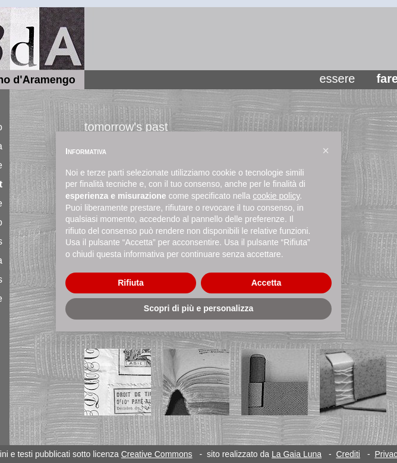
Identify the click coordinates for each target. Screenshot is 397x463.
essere (337, 78)
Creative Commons (157, 454)
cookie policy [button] (276, 196)
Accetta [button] (266, 282)
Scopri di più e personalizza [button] (198, 308)
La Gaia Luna (297, 454)
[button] (325, 150)
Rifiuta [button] (131, 282)
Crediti (348, 454)
